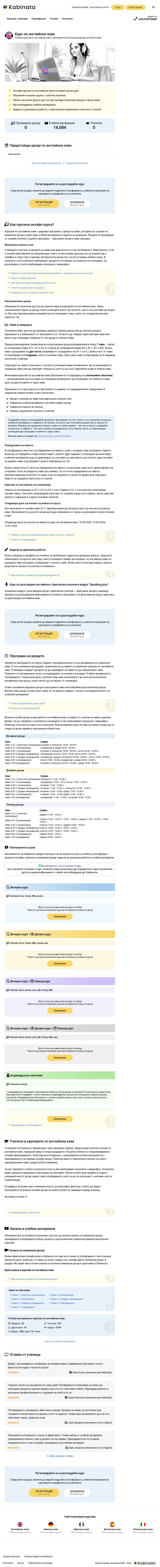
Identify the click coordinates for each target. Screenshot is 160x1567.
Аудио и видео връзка (23, 278)
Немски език (51, 1529)
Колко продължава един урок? (28, 703)
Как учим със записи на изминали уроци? (34, 1279)
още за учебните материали (60, 1341)
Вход (117, 7)
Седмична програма (77, 163)
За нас (20, 1563)
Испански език (112, 1529)
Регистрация (135, 7)
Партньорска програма (40, 1563)
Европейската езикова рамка (54, 436)
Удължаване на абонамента (26, 1125)
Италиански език (143, 1529)
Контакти (67, 18)
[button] (59, 273)
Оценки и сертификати (23, 539)
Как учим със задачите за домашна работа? (35, 575)
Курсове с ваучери (17, 18)
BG (151, 7)
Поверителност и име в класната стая (32, 292)
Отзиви (54, 18)
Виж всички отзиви (61, 1456)
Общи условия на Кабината (38, 1556)
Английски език (20, 1529)
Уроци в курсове (11, 1556)
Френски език (81, 1529)
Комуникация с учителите (25, 1212)
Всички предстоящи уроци (46, 163)
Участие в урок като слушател (27, 287)
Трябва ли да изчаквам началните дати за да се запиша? (42, 534)
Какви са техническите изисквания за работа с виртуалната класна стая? (52, 273)
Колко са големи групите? (25, 708)
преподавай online (99, 7)
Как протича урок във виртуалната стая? (33, 283)
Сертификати (39, 18)
